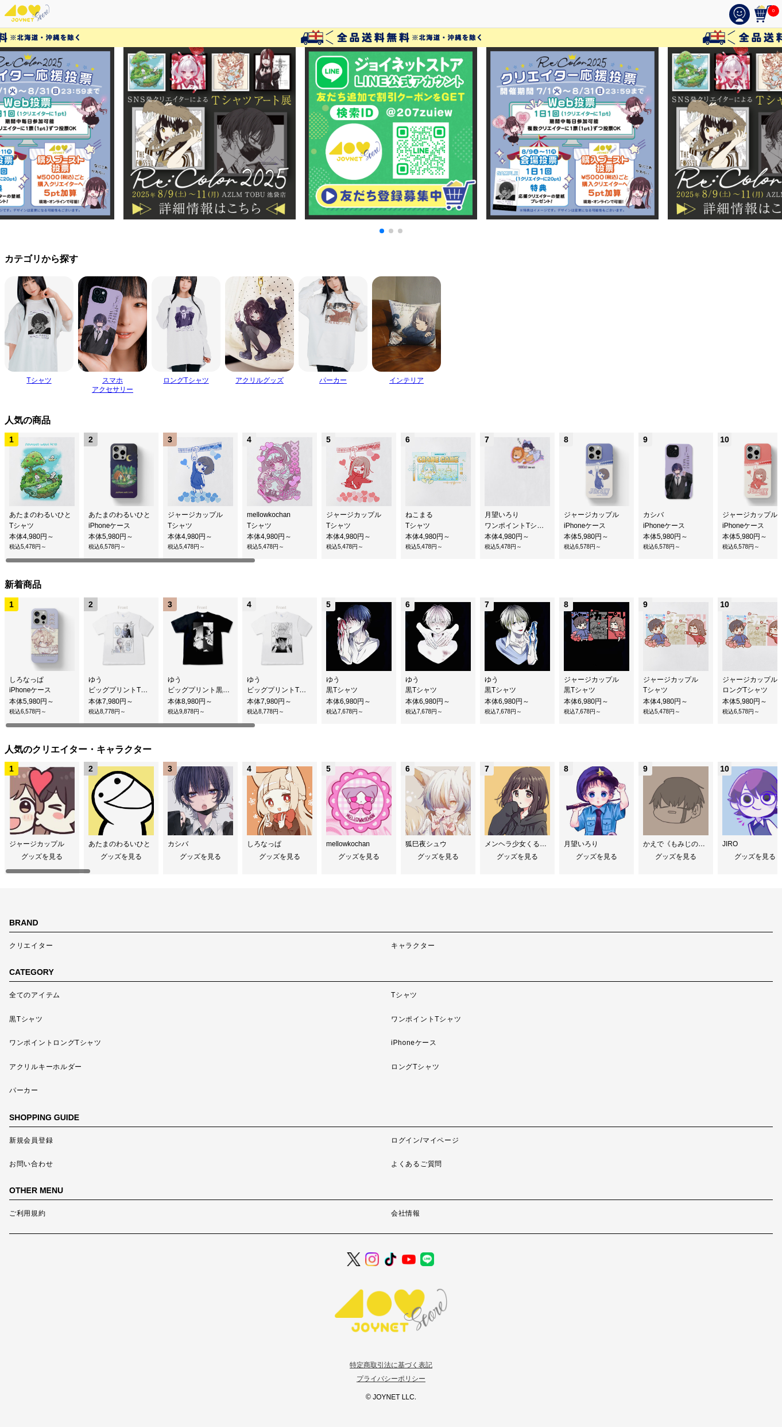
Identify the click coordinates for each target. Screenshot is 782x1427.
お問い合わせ (31, 1164)
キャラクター (413, 946)
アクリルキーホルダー (45, 1067)
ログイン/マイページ (425, 1140)
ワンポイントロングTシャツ (55, 1043)
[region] (391, 498)
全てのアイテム (34, 995)
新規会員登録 (31, 1140)
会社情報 (405, 1213)
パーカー (23, 1090)
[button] (382, 231)
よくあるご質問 (416, 1164)
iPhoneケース (414, 1043)
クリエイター (31, 946)
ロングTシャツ (415, 1067)
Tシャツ (404, 995)
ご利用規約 (27, 1213)
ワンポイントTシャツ (426, 1019)
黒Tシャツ (26, 1019)
